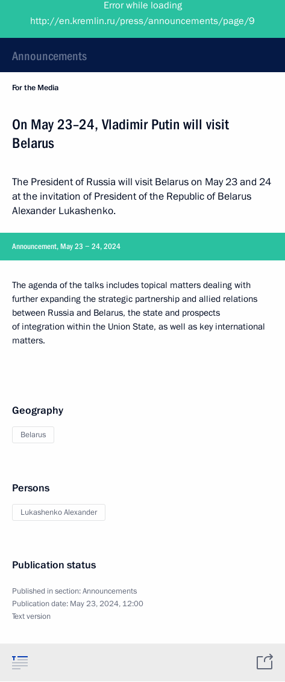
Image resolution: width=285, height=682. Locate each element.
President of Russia (57, 18)
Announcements (49, 56)
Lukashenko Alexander (58, 512)
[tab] (20, 662)
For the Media (35, 87)
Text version (31, 616)
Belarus (33, 434)
